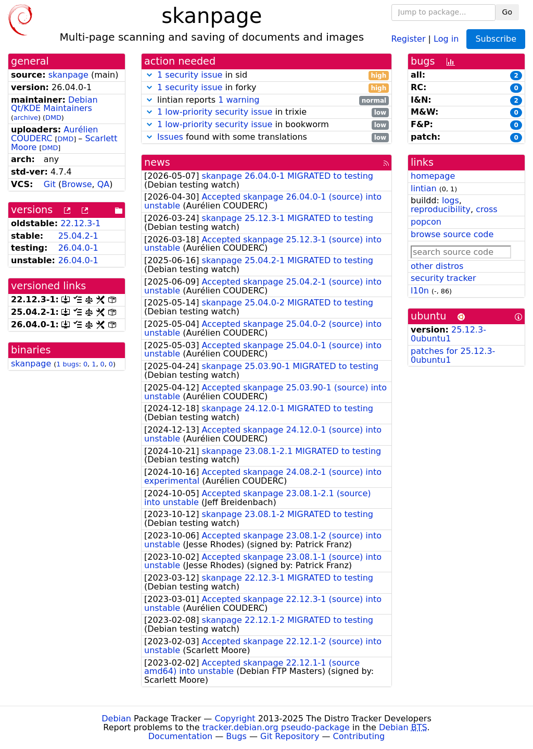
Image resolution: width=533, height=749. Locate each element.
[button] (149, 75)
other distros (437, 266)
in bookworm (266, 124)
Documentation (180, 736)
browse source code (452, 234)
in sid (266, 75)
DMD (53, 117)
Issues (170, 137)
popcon (426, 222)
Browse (76, 184)
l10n (420, 291)
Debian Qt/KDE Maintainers (54, 104)
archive (26, 117)
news (157, 162)
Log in (446, 38)
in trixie (266, 112)
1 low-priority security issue (214, 112)
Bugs (236, 736)
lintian (424, 188)
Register (408, 38)
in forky (266, 87)
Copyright (234, 718)
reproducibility (441, 209)
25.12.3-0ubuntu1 (448, 334)
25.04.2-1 (78, 236)
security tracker (443, 278)
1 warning (238, 100)
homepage (433, 176)
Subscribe (495, 39)
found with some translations (266, 137)
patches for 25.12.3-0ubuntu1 (453, 355)
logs (450, 200)
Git (50, 184)
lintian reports (266, 100)
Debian (116, 718)
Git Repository (289, 736)
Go (507, 12)
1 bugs (67, 364)
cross (486, 209)
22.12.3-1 (80, 223)
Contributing (359, 736)
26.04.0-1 (78, 248)
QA (103, 184)
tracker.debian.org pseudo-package (276, 727)
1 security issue (189, 75)
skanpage (68, 75)
